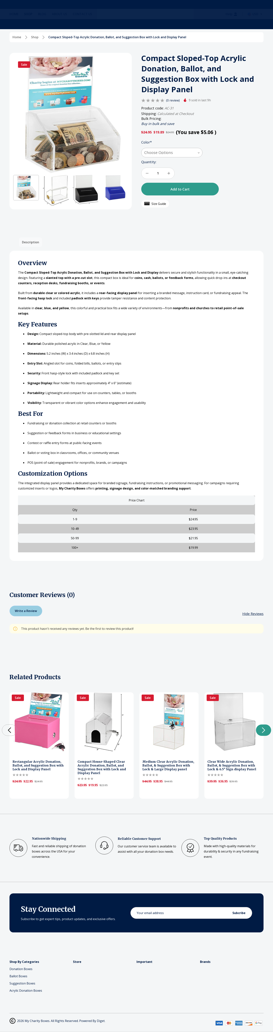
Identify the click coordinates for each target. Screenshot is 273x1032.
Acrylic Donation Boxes (25, 990)
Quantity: (148, 162)
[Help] (232, 24)
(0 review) (173, 100)
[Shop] (31, 24)
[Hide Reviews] (253, 613)
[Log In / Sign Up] (243, 9)
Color (146, 142)
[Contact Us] (85, 24)
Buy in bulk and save (157, 123)
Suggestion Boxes (22, 983)
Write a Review (26, 611)
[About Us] (62, 24)
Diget (101, 1021)
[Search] (54, 9)
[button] (26, 187)
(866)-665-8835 (76, 12)
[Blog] (45, 24)
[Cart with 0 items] (256, 9)
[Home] (16, 24)
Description (30, 242)
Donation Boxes (20, 969)
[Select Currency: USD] (255, 24)
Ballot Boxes (18, 976)
